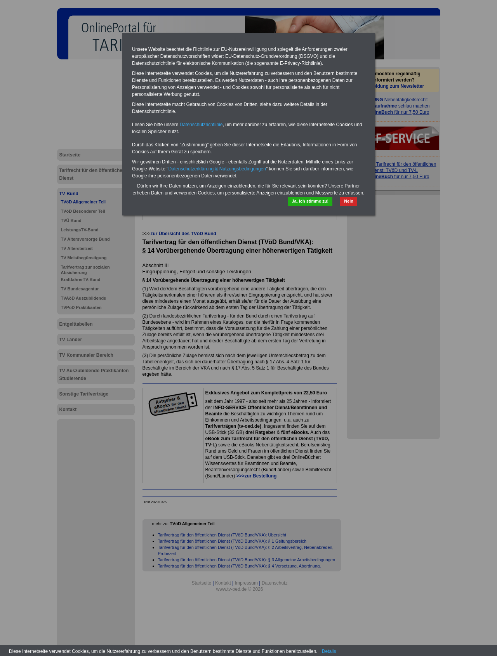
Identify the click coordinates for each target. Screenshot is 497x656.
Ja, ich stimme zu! (310, 201)
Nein (348, 201)
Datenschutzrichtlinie (201, 124)
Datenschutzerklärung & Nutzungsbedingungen (217, 169)
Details (329, 651)
